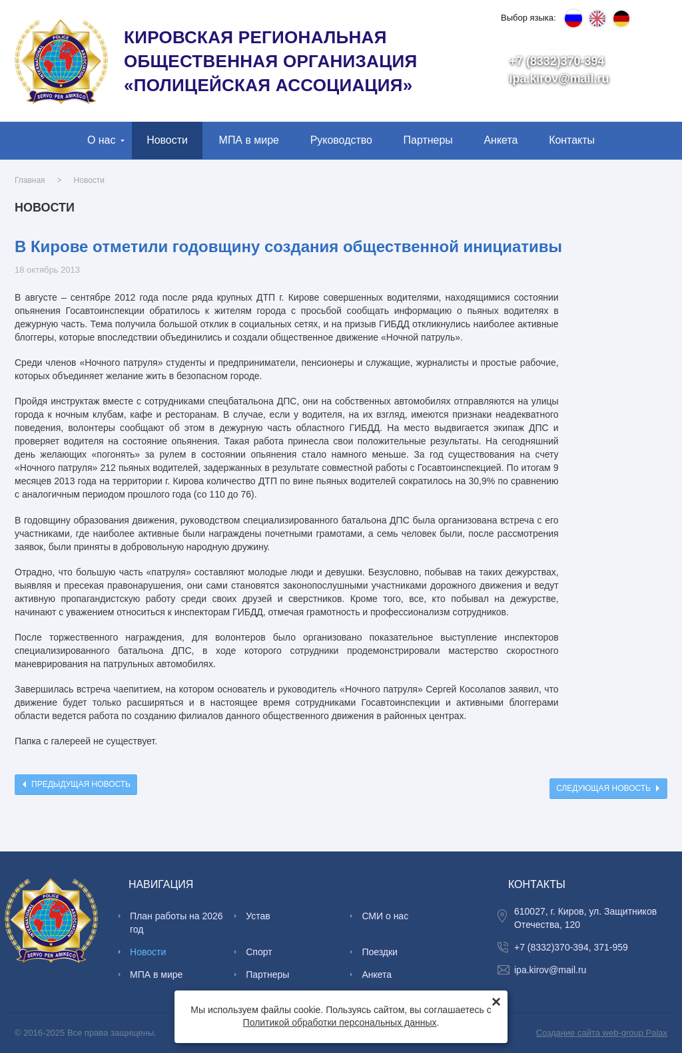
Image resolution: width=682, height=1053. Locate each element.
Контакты (572, 140)
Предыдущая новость (81, 784)
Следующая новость (603, 788)
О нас (101, 140)
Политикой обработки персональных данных (340, 1022)
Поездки (380, 952)
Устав (258, 916)
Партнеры (428, 140)
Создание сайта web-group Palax (601, 1033)
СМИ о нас (385, 916)
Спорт (259, 952)
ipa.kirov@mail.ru (559, 78)
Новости (167, 140)
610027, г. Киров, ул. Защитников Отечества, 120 (585, 918)
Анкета (500, 140)
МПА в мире (249, 140)
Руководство (341, 140)
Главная (30, 180)
